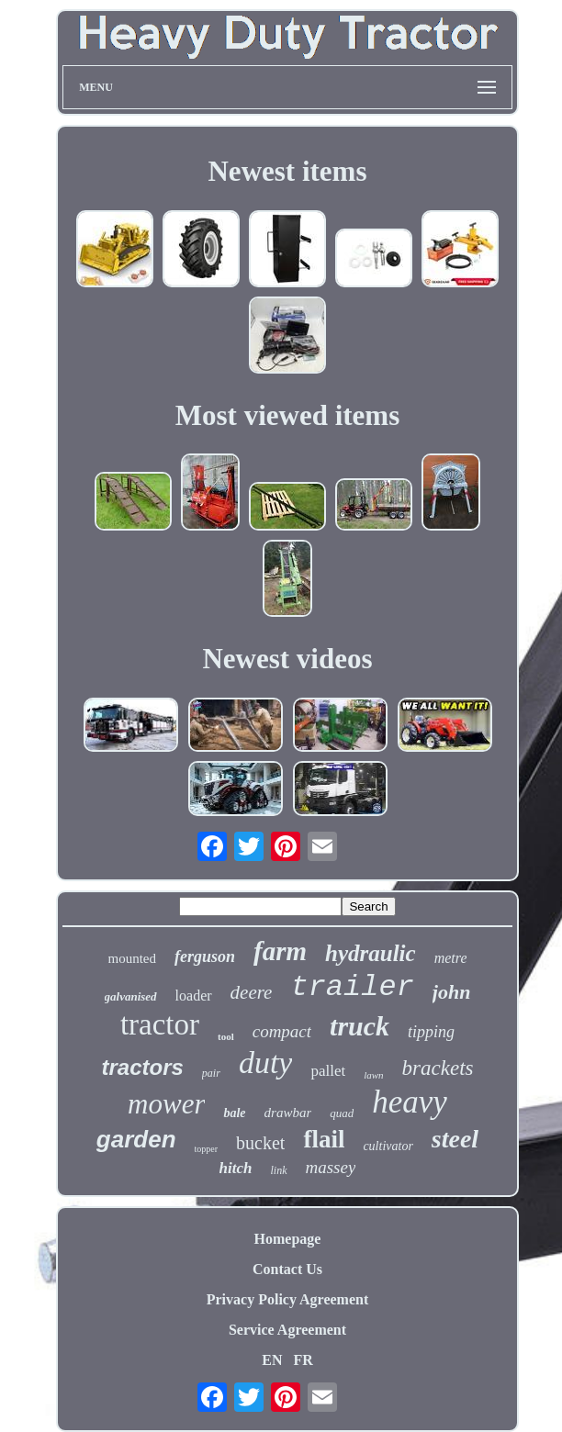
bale (234, 1113)
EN (272, 1360)
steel (455, 1138)
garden (136, 1139)
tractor (159, 1024)
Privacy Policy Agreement (288, 1299)
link (279, 1170)
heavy (409, 1102)
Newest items (287, 171)
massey (331, 1167)
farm (280, 951)
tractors (142, 1067)
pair (211, 1073)
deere (251, 992)
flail (323, 1139)
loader (193, 995)
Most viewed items (287, 415)
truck (359, 1026)
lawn (373, 1074)
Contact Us (287, 1269)
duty (266, 1063)
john (452, 991)
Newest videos (287, 659)
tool (226, 1036)
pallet (327, 1071)
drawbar (288, 1112)
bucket (260, 1143)
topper (207, 1149)
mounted (132, 958)
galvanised (131, 996)
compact (282, 1031)
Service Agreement (287, 1329)
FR (302, 1360)
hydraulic (370, 953)
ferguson (204, 956)
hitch (236, 1168)
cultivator (387, 1146)
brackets (438, 1068)
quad (342, 1113)
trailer (351, 987)
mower (166, 1104)
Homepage (287, 1239)
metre (450, 958)
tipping (431, 1032)
